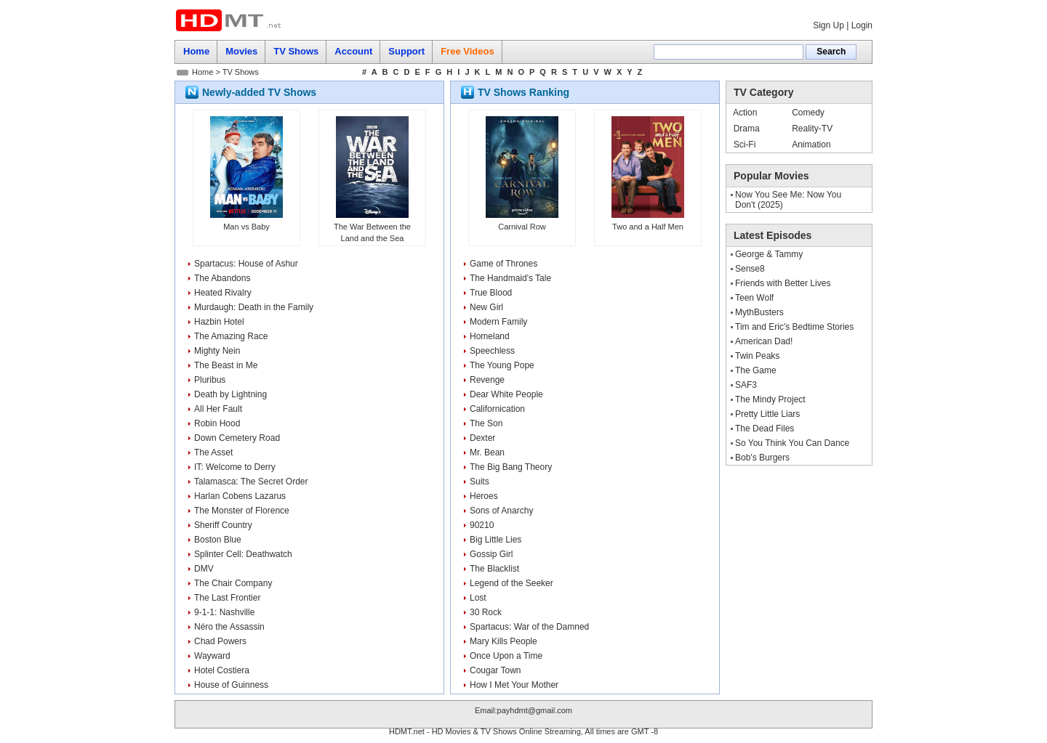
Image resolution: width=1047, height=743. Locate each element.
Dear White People (506, 394)
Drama (747, 128)
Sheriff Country (223, 525)
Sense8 (750, 269)
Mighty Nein (217, 351)
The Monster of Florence (241, 511)
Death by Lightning (230, 394)
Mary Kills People (503, 641)
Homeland (490, 336)
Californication (497, 409)
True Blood (491, 293)
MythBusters (759, 312)
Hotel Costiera (221, 670)
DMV (204, 569)
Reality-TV (812, 128)
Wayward (212, 656)
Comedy (808, 112)
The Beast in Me (225, 365)
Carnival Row (521, 226)
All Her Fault (218, 409)
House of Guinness (231, 685)
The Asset (213, 452)
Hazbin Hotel (219, 322)
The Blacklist (494, 569)
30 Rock (486, 612)
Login (861, 25)
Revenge (487, 380)
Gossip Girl (491, 554)
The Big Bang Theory (511, 467)
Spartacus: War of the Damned (529, 627)
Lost (478, 598)
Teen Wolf (754, 298)
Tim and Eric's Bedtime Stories (794, 327)
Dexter (482, 438)
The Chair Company (233, 583)
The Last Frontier (227, 598)
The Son (486, 423)
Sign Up (828, 25)
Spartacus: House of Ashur (246, 264)
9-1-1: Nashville (224, 612)
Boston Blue (217, 540)
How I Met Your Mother (514, 685)
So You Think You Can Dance (792, 443)
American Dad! (764, 341)
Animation (811, 144)
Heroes (484, 496)
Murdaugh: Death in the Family (253, 307)
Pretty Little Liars (767, 414)
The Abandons (222, 278)
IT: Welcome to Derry (235, 467)
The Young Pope (502, 365)
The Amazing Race (231, 336)
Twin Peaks (757, 356)
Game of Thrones (503, 264)
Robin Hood (217, 423)
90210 (482, 525)
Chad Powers (220, 641)
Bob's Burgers (762, 457)
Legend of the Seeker (511, 583)
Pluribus (209, 380)
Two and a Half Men (647, 226)
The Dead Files (764, 428)
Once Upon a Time (506, 656)
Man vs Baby (246, 226)
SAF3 (746, 385)
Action (745, 112)
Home (202, 72)
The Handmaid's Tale (510, 278)
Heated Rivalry (223, 293)
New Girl (486, 307)
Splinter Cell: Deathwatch (243, 554)
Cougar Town (495, 670)
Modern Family (498, 322)
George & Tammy (769, 254)
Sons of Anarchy (501, 511)
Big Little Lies (495, 540)
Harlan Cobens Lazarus (240, 496)
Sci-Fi (745, 144)
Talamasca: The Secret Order (251, 481)
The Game (756, 370)
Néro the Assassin (229, 627)
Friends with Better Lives (782, 283)
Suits (479, 481)
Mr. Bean (487, 452)
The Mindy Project (770, 399)
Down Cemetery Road (237, 438)
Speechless (492, 351)
